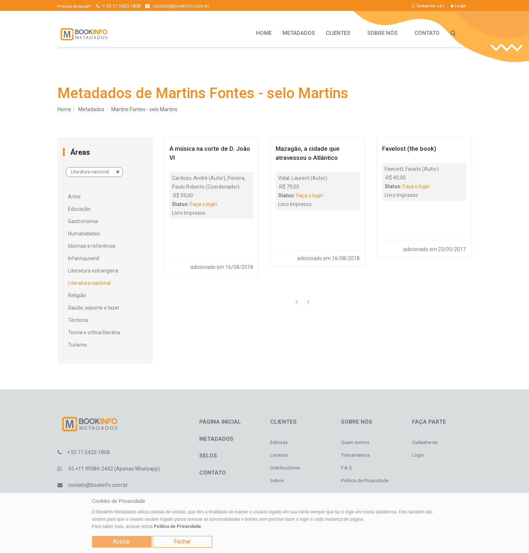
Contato (427, 33)
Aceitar (122, 541)
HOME (264, 33)
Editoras (279, 442)
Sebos (277, 480)
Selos (208, 455)
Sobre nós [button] (385, 33)
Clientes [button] (341, 33)
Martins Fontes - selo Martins (144, 109)
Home (64, 109)
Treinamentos (355, 455)
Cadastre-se (427, 6)
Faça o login (203, 204)
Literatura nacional (95, 171)
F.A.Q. (347, 468)
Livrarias (279, 455)
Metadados (298, 33)
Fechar (182, 541)
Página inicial (220, 422)
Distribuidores (285, 468)
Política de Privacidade (177, 526)
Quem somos (355, 442)
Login (458, 6)
